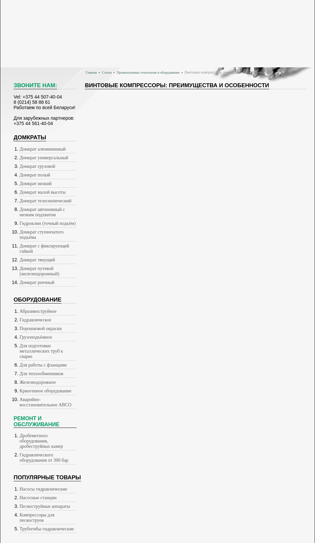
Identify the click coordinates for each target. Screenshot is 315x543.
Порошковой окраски (41, 328)
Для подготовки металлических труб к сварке (41, 351)
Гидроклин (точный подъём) (48, 223)
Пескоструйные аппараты (45, 506)
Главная (91, 72)
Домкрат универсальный (44, 157)
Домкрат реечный (37, 282)
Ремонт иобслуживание (36, 421)
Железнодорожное (38, 382)
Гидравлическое (35, 319)
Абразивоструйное (38, 311)
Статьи (107, 72)
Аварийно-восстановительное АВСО (45, 402)
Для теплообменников (41, 373)
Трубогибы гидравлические (47, 528)
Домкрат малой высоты (43, 192)
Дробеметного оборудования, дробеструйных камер (41, 441)
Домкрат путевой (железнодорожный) (39, 271)
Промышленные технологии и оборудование (148, 72)
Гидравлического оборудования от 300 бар (44, 457)
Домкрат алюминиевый (43, 149)
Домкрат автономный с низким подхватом (42, 212)
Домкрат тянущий (37, 259)
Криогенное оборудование (46, 390)
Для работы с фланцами (43, 365)
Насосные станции (38, 497)
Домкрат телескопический (45, 200)
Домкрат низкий (36, 183)
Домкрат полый (35, 174)
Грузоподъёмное (36, 337)
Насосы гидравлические (43, 489)
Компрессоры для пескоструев (37, 517)
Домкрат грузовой (37, 166)
